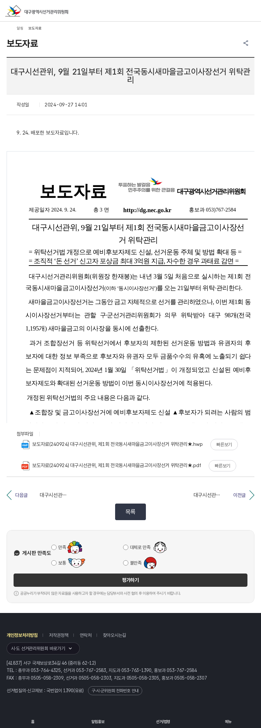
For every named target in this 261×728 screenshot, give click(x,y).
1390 (68, 690)
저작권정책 (58, 635)
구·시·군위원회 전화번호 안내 (115, 690)
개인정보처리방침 (22, 635)
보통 (62, 563)
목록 (130, 511)
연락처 (85, 635)
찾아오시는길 (114, 635)
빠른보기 (224, 444)
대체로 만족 (140, 547)
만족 (62, 547)
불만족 (136, 563)
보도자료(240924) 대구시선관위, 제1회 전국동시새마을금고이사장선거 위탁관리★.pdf (111, 465)
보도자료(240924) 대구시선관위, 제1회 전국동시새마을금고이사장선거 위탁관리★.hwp (112, 444)
